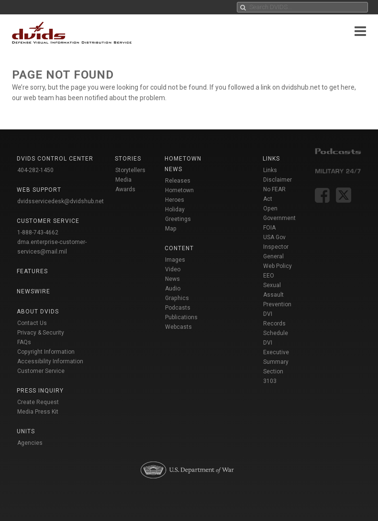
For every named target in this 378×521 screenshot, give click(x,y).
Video (172, 269)
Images (175, 259)
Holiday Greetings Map (178, 219)
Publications (181, 317)
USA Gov (274, 237)
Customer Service (41, 371)
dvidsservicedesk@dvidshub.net (60, 201)
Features (32, 271)
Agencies (30, 443)
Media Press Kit (37, 411)
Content (179, 248)
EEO (268, 275)
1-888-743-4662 (37, 232)
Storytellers (130, 170)
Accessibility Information (50, 361)
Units (26, 431)
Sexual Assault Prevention (277, 295)
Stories (128, 158)
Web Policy (277, 266)
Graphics (177, 298)
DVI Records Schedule (275, 323)
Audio (172, 288)
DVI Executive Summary (276, 352)
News (172, 279)
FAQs (24, 342)
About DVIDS (38, 311)
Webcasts (178, 327)
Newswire (33, 291)
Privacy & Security (40, 332)
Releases (177, 180)
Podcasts (177, 307)
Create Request (38, 402)
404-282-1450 (35, 170)
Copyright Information (46, 351)
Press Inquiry (40, 390)
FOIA (269, 227)
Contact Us (32, 323)
